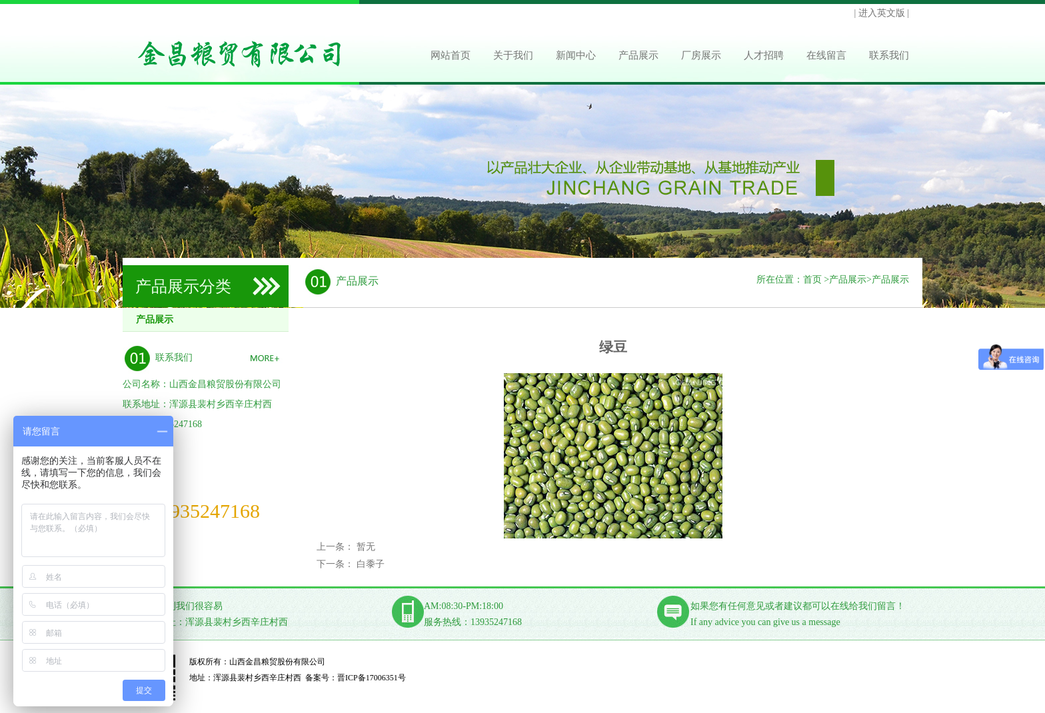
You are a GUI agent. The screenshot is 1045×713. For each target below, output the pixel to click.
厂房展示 (701, 55)
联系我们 (889, 55)
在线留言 (826, 55)
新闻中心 (576, 55)
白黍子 (371, 564)
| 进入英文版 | (881, 13)
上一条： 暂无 (346, 547)
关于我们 (513, 55)
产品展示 (638, 55)
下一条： (337, 564)
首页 (812, 280)
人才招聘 (764, 55)
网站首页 (451, 55)
